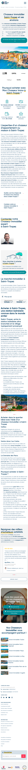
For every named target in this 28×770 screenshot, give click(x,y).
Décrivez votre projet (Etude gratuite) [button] (14, 272)
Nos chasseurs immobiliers (6, 710)
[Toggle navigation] (25, 3)
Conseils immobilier (5, 741)
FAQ (2, 745)
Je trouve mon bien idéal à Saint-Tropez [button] (14, 40)
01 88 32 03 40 (12, 689)
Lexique (2, 743)
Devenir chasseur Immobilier (7, 723)
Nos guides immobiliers (6, 739)
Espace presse (4, 727)
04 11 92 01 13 (15, 691)
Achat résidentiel (4, 704)
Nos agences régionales (6, 725)
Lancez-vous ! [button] (14, 579)
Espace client (4, 714)
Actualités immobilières (6, 737)
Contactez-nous (4, 712)
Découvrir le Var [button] (14, 607)
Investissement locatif (5, 706)
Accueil (2, 7)
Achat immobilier (10, 7)
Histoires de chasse (5, 729)
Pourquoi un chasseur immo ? (7, 721)
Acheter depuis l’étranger (6, 708)
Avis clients (3, 732)
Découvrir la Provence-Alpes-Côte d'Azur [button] (14, 612)
